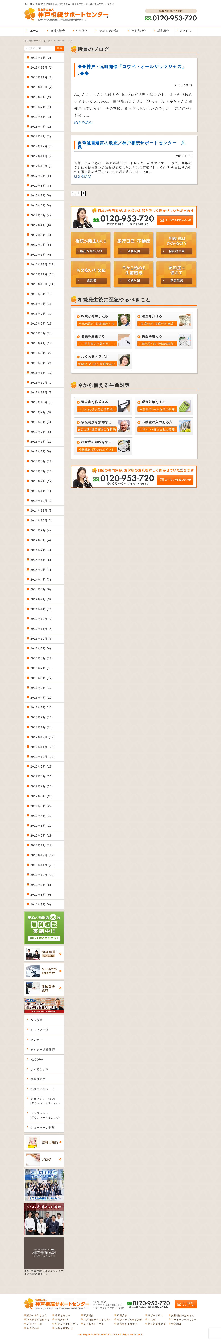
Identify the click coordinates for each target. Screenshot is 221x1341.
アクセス (185, 30)
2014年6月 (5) (40, 559)
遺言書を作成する (127, 1324)
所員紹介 (163, 30)
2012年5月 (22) (41, 806)
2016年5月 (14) (41, 333)
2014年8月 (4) (40, 540)
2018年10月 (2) (41, 87)
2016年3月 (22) (41, 353)
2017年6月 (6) (40, 205)
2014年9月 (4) (40, 530)
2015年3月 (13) (41, 471)
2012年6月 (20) (41, 796)
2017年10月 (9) (41, 166)
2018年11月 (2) (41, 77)
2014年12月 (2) (41, 500)
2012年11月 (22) (42, 746)
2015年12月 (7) (41, 382)
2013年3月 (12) (41, 707)
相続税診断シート (42, 1089)
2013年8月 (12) (41, 658)
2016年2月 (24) (41, 363)
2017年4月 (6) (40, 225)
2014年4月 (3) (40, 579)
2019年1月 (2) (40, 57)
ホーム (34, 30)
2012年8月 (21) (41, 776)
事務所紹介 (139, 30)
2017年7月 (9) (40, 195)
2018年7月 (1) (40, 107)
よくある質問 (39, 1069)
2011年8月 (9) (40, 894)
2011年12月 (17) (42, 855)
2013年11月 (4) (41, 628)
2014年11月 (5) (41, 510)
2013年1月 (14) (41, 727)
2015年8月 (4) (40, 422)
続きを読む (83, 122)
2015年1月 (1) (40, 490)
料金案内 (82, 30)
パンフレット (45, 1115)
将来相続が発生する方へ (98, 1319)
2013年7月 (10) (41, 668)
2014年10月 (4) (41, 520)
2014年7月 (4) (40, 550)
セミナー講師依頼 (42, 1049)
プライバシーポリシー (184, 1319)
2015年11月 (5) (41, 392)
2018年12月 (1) (41, 67)
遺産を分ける (62, 1315)
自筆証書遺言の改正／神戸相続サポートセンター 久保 (132, 144)
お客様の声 (38, 1079)
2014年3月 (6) (40, 589)
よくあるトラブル (94, 1324)
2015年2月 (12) (41, 481)
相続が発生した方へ (66, 1324)
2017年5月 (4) (40, 215)
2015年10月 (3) (41, 402)
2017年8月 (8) (40, 185)
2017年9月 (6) (40, 175)
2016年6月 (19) (41, 323)
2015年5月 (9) (40, 451)
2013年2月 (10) (41, 717)
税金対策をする (157, 1324)
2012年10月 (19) (42, 756)
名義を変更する (64, 1328)
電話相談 (176, 1324)
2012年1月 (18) (41, 845)
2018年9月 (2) (40, 97)
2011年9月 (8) (40, 884)
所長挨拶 (36, 1020)
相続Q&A (36, 1059)
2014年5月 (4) (40, 569)
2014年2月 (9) (40, 599)
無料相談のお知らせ (182, 1315)
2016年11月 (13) (42, 274)
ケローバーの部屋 (42, 1127)
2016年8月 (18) (41, 303)
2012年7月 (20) (41, 786)
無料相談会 (58, 30)
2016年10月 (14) (42, 284)
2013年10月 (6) (41, 638)
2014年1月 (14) (41, 609)
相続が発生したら (37, 1315)
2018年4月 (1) (40, 126)
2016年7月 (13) (41, 313)
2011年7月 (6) (40, 904)
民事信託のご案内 (45, 1101)
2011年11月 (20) (42, 865)
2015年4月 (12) (41, 461)
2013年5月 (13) (41, 687)
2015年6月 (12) (41, 441)
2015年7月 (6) (40, 431)
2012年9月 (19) (41, 766)
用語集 (152, 1319)
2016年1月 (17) (41, 372)
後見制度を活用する (38, 1319)
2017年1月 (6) (40, 254)
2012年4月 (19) (41, 815)
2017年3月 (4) (40, 234)
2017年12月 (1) (41, 146)
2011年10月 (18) (42, 874)
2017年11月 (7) (41, 156)
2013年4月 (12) (41, 697)
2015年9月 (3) (40, 412)
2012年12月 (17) (42, 737)
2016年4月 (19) (41, 343)
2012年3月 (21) (41, 825)
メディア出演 (39, 1029)
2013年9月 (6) (40, 648)
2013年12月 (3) (41, 618)
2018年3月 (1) (40, 136)
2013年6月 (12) (41, 678)
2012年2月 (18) (41, 835)
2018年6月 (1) (40, 116)
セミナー (36, 1039)
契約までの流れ (109, 30)
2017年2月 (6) (40, 244)
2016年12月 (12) (42, 264)
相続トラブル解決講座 (130, 1319)
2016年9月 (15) (41, 294)
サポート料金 (155, 1315)
